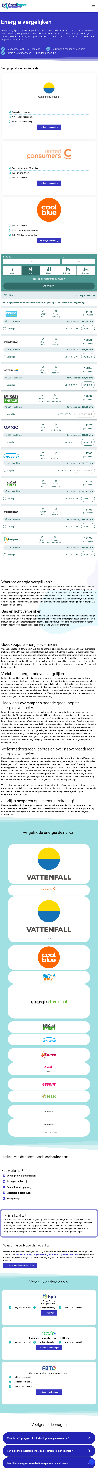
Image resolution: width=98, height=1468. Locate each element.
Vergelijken (49, 286)
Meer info (71, 328)
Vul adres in (85, 414)
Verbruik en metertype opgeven (49, 278)
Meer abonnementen (49, 593)
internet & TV (55, 1294)
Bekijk (88, 328)
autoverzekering (24, 1294)
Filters (9, 295)
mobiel (66, 1294)
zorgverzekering (40, 1294)
